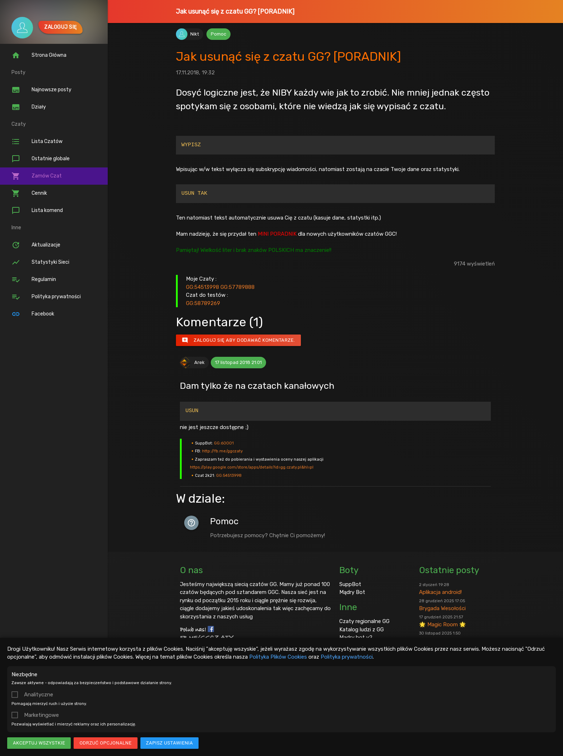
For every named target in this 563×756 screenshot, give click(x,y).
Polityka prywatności (347, 657)
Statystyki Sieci (40, 262)
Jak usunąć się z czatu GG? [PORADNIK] (235, 11)
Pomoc (218, 34)
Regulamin (33, 279)
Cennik (29, 193)
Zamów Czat (36, 176)
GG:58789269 (203, 303)
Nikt (194, 34)
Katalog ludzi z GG (361, 629)
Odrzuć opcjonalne (105, 743)
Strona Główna (38, 55)
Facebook (32, 314)
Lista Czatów (36, 141)
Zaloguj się (60, 27)
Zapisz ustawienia (169, 743)
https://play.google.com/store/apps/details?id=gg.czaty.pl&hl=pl (251, 467)
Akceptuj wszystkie (39, 743)
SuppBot (350, 584)
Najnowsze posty (41, 89)
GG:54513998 (202, 287)
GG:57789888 (237, 287)
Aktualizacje (35, 245)
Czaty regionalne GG (364, 621)
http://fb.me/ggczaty (222, 450)
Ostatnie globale (40, 158)
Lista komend (37, 210)
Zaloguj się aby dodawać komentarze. (238, 340)
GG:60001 (224, 443)
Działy (28, 107)
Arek (199, 362)
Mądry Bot (352, 592)
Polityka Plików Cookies (278, 657)
